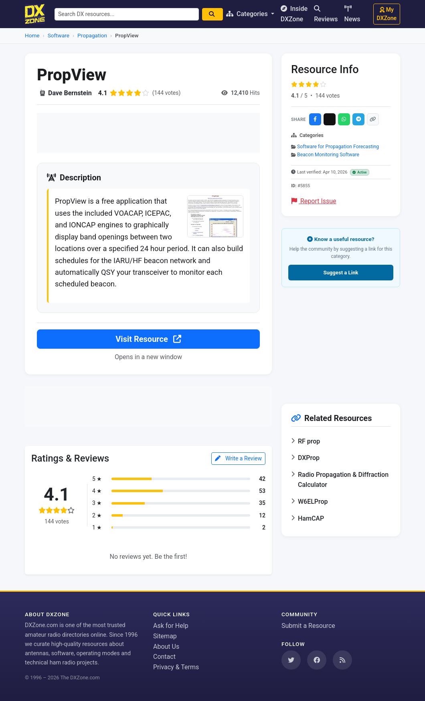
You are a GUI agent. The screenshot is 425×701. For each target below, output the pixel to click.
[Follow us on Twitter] (291, 660)
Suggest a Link (340, 273)
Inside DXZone (294, 14)
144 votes (327, 95)
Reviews (326, 14)
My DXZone (387, 13)
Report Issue (313, 201)
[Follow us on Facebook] (316, 660)
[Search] (212, 14)
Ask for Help (170, 625)
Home (32, 35)
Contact (164, 656)
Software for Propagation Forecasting (338, 146)
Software (58, 35)
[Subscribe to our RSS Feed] (342, 660)
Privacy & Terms (176, 667)
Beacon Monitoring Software (328, 154)
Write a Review (238, 458)
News (352, 14)
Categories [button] (247, 14)
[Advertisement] (148, 133)
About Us (166, 646)
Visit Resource (148, 339)
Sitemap (165, 636)
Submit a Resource (308, 625)
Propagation (92, 35)
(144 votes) (166, 93)
